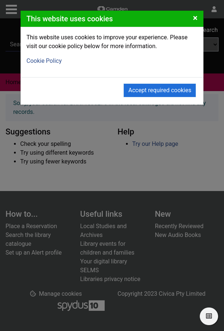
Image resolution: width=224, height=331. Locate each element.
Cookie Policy (44, 60)
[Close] (195, 18)
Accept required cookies (159, 90)
